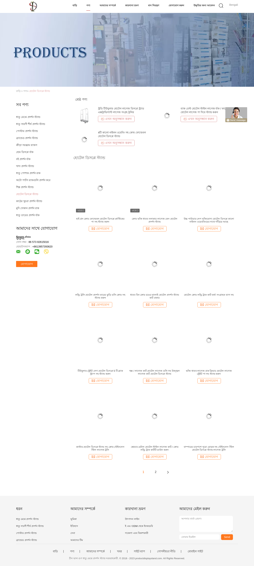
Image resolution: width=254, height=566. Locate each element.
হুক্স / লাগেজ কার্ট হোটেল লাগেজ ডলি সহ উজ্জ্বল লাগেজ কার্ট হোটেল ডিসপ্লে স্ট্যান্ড (154, 372)
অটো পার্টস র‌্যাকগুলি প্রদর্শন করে (33, 180)
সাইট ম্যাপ (139, 551)
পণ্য (88, 5)
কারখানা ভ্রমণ (132, 5)
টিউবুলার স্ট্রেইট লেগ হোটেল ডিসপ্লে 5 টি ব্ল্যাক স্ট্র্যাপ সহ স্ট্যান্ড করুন (100, 372)
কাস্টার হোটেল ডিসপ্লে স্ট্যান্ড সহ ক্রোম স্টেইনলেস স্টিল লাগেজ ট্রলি (100, 448)
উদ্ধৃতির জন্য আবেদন (204, 5)
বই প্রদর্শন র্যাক (23, 159)
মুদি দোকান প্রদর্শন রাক (27, 208)
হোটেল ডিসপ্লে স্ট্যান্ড (39, 91)
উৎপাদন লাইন (132, 519)
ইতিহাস (74, 526)
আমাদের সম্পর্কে (108, 5)
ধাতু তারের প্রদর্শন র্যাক (28, 215)
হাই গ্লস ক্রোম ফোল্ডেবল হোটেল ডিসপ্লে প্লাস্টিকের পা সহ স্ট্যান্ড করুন (100, 220)
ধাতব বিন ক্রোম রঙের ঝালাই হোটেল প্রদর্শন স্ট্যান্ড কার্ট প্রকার (154, 296)
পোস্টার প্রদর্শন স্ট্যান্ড (27, 131)
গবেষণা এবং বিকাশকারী (136, 533)
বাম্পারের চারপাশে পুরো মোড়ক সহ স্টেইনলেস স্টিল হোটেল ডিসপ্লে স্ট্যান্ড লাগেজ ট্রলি (209, 448)
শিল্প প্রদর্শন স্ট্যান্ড (25, 187)
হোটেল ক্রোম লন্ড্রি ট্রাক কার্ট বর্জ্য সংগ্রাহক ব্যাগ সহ (209, 294)
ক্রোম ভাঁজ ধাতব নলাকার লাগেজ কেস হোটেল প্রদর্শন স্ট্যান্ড (154, 220)
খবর (119, 551)
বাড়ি (74, 5)
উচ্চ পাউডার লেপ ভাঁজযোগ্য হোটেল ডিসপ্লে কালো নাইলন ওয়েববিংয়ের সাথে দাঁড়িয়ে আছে (209, 220)
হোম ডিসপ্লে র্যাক (24, 152)
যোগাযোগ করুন (176, 5)
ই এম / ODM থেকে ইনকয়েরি (139, 526)
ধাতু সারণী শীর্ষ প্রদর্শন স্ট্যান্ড (30, 124)
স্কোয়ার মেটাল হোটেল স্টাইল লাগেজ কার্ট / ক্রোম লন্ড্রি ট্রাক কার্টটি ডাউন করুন (154, 448)
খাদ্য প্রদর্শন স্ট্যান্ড (25, 166)
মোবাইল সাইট (195, 551)
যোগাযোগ (27, 264)
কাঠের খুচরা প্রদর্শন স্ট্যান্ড (29, 201)
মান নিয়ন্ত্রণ (153, 5)
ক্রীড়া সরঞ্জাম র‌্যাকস (26, 145)
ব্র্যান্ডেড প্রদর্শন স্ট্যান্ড (27, 138)
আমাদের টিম (76, 540)
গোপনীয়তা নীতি (166, 551)
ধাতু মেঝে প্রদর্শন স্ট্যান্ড (28, 117)
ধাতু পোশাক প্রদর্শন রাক (28, 173)
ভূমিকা (73, 519)
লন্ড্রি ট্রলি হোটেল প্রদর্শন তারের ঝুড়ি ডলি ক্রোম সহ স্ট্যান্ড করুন (100, 296)
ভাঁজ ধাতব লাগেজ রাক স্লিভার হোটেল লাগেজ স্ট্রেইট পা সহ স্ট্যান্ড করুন (209, 372)
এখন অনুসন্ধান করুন (116, 119)
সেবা (72, 533)
